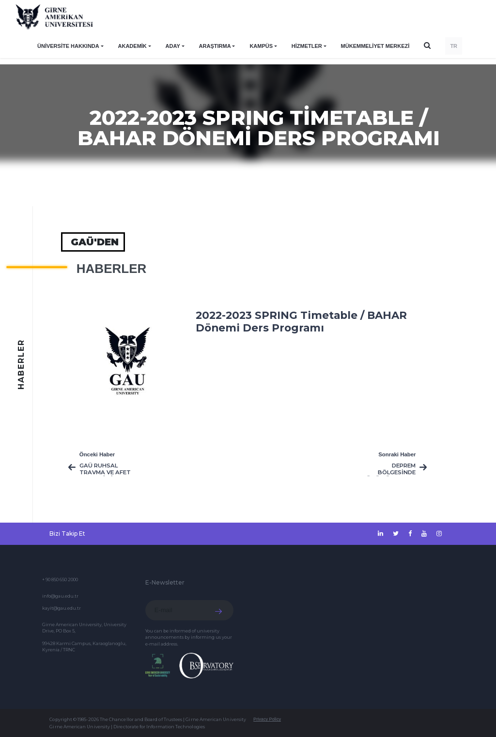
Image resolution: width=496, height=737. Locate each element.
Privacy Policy (267, 719)
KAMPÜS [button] (261, 46)
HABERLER (111, 268)
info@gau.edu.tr (60, 596)
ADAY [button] (173, 46)
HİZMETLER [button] (307, 46)
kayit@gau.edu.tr (61, 608)
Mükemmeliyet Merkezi (375, 46)
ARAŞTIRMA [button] (215, 46)
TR (453, 46)
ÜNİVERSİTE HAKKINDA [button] (68, 46)
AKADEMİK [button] (132, 46)
